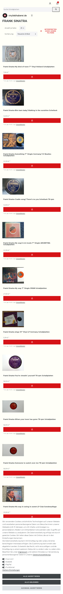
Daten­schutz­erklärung (41, 555)
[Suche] (55, 9)
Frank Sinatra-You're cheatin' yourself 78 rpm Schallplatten (28, 375)
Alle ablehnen (31, 582)
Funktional (10, 567)
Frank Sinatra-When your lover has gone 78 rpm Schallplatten (29, 419)
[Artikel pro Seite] (22, 28)
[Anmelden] (50, 3)
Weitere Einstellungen (11, 570)
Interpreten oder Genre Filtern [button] (48, 31)
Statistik (9, 562)
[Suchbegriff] (28, 9)
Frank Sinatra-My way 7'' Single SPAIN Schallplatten (25, 288)
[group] (13, 54)
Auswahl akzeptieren (31, 588)
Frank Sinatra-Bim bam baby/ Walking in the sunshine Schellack (30, 110)
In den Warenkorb (32, 77)
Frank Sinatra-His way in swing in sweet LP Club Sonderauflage (30, 507)
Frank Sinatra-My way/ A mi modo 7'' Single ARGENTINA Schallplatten (26, 243)
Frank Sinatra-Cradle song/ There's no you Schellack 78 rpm (28, 199)
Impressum (22, 552)
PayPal (8, 565)
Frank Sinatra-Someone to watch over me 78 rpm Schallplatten (30, 463)
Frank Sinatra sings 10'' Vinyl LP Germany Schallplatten (26, 332)
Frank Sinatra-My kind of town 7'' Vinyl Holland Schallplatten (28, 67)
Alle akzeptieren (31, 576)
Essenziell (10, 559)
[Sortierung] (26, 34)
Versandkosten (20, 81)
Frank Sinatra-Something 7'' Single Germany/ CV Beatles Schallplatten (27, 154)
